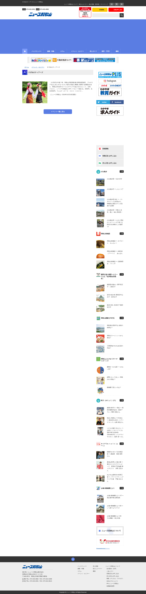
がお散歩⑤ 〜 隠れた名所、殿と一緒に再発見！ (115, 211)
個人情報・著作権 (94, 4)
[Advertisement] (73, 33)
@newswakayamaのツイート (103, 548)
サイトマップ (104, 4)
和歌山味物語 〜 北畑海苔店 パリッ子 (115, 262)
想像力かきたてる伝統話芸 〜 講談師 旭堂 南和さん (115, 454)
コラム (80, 571)
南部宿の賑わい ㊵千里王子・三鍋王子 (115, 285)
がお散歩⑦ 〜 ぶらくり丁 (115, 189)
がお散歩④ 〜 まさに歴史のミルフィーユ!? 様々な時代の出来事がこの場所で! (115, 223)
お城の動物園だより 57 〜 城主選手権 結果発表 (115, 496)
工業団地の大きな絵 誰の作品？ (115, 347)
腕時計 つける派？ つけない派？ (115, 368)
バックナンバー (82, 566)
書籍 (94, 571)
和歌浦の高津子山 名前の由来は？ (115, 326)
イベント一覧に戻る (58, 111)
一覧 (121, 171)
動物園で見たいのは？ (114, 387)
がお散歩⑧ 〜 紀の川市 (114, 179)
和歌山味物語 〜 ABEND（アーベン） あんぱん (115, 252)
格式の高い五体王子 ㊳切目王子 (115, 306)
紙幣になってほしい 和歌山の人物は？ (115, 378)
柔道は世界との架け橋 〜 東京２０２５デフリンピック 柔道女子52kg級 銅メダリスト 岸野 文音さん (115, 466)
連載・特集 (81, 568)
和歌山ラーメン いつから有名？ (115, 337)
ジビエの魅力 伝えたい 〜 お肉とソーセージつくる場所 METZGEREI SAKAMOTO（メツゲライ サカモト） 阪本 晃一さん (115, 432)
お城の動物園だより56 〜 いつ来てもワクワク (115, 507)
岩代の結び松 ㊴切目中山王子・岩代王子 (115, 296)
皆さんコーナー (83, 4)
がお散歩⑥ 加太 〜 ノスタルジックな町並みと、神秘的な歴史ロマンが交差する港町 (115, 203)
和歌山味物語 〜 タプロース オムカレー (115, 242)
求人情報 (95, 566)
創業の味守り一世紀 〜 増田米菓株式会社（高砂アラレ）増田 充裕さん (115, 410)
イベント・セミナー (83, 573)
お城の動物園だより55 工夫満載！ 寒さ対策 (115, 517)
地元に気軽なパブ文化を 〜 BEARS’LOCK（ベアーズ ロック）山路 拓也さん (115, 420)
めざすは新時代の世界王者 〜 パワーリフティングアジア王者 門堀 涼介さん (115, 478)
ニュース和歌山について (70, 4)
